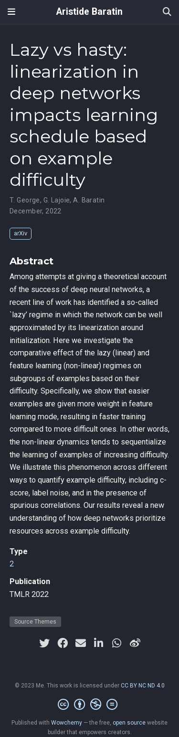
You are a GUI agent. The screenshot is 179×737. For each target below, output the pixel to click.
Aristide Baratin (89, 11)
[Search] (167, 12)
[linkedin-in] (99, 643)
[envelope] (81, 643)
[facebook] (62, 643)
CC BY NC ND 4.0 (143, 685)
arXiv (20, 233)
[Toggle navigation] (11, 11)
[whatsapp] (117, 643)
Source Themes (35, 621)
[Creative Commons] (89, 704)
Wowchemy (66, 722)
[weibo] (135, 643)
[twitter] (44, 643)
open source (129, 722)
